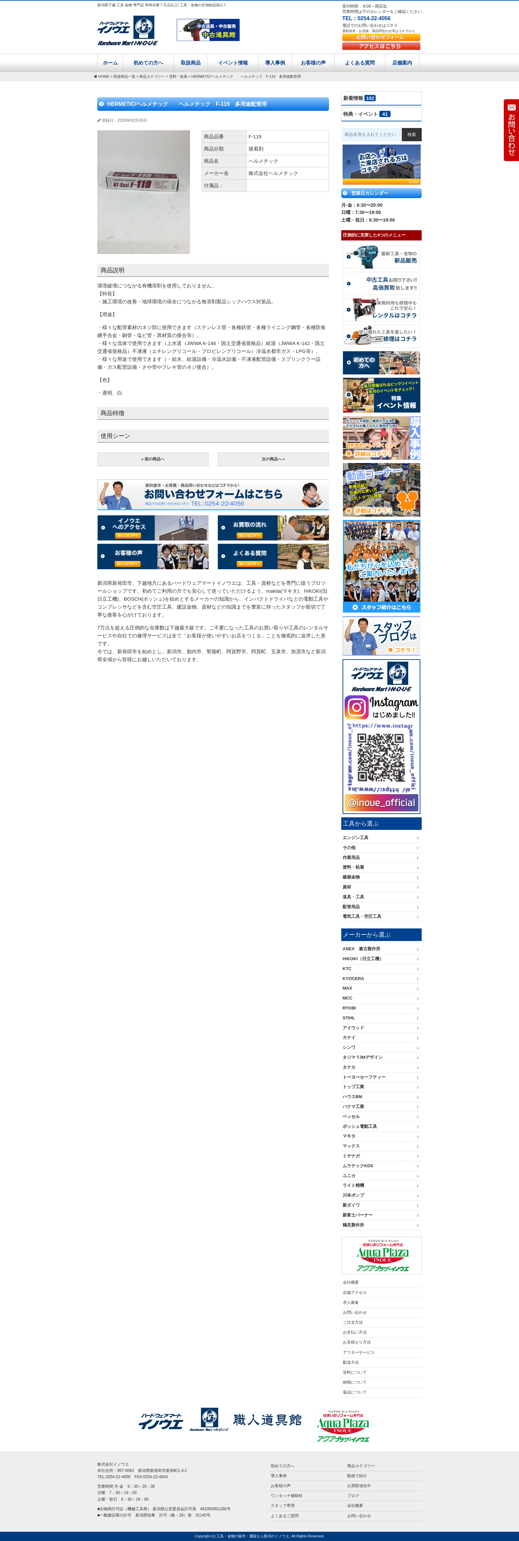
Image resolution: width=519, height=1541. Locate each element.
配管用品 (351, 906)
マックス (351, 1145)
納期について (355, 1382)
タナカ (349, 1067)
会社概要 (351, 1282)
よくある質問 (360, 62)
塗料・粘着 (353, 867)
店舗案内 (402, 62)
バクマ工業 (353, 1106)
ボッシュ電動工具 (360, 1126)
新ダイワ (351, 1205)
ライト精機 (353, 1185)
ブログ (353, 1495)
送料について (355, 1372)
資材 (347, 886)
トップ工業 (353, 1086)
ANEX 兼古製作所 (361, 948)
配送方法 (351, 1362)
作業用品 (351, 857)
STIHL (349, 1017)
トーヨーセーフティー (364, 1077)
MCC (348, 998)
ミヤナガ (351, 1155)
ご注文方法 (353, 1322)
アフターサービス (359, 1352)
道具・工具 (353, 896)
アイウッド (353, 1027)
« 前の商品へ (153, 459)
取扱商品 (191, 62)
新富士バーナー (358, 1215)
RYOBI (349, 1008)
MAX (347, 988)
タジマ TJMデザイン (363, 1057)
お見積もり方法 (357, 1342)
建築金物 (351, 877)
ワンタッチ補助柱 (287, 1495)
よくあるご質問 (285, 1516)
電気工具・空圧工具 (362, 916)
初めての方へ (148, 62)
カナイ (349, 1037)
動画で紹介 (357, 1476)
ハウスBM (352, 1096)
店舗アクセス (355, 1292)
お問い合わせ (355, 1312)
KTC (347, 968)
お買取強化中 (359, 1485)
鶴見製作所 (353, 1224)
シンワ (349, 1047)
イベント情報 (233, 62)
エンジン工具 (355, 837)
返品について (355, 1392)
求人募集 (351, 1302)
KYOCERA (353, 978)
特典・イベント (367, 114)
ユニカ (349, 1175)
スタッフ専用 (283, 1505)
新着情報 (359, 98)
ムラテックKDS (358, 1165)
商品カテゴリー (361, 1466)
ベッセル (351, 1116)
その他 (349, 847)
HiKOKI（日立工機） (363, 958)
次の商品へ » (273, 459)
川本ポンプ (353, 1195)
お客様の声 (313, 62)
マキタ (349, 1136)
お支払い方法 (355, 1332)
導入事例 (275, 62)
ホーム (110, 62)
